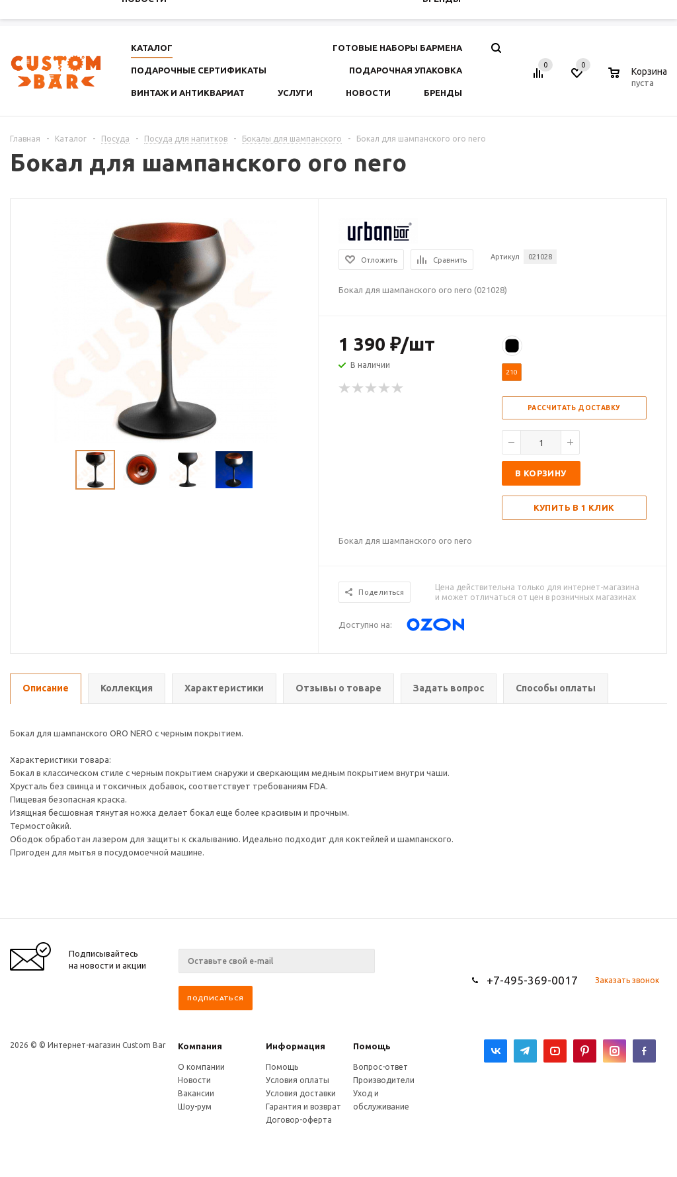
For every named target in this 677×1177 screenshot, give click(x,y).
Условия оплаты (297, 1080)
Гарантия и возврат (303, 1106)
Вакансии (196, 1093)
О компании (201, 1067)
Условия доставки (301, 1093)
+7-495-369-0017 (532, 980)
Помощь (372, 1046)
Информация (295, 1046)
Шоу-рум (195, 1106)
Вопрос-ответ (380, 1067)
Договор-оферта (299, 1119)
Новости (194, 1080)
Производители (384, 1080)
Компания (200, 1046)
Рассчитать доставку (574, 408)
